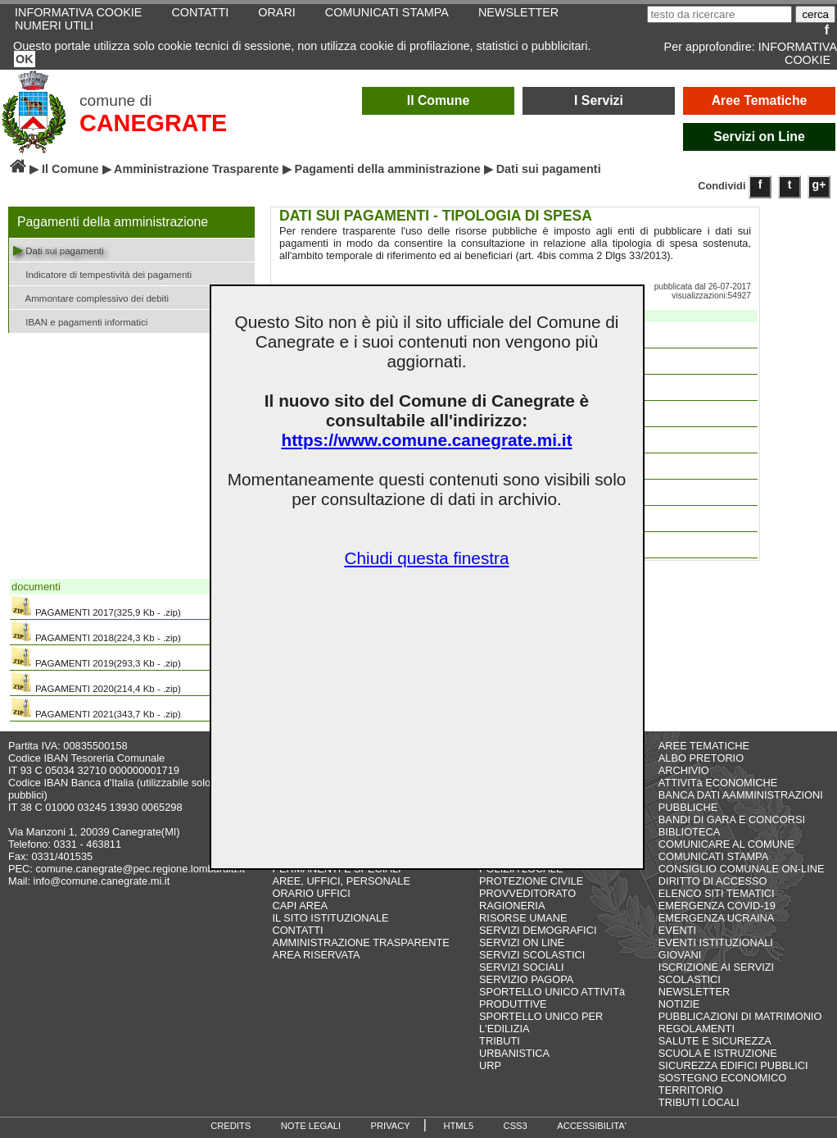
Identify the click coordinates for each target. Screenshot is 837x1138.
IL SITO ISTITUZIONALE (330, 918)
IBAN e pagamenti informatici (80, 321)
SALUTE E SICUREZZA (714, 1041)
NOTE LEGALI (311, 1126)
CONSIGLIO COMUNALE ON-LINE (741, 869)
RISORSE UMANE (523, 918)
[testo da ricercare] (719, 14)
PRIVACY (390, 1126)
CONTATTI (297, 930)
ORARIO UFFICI (311, 893)
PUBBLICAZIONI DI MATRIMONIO (740, 1016)
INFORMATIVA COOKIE (797, 53)
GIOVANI (679, 955)
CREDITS (230, 1126)
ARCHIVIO (683, 770)
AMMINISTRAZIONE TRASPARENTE (360, 942)
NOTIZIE (678, 1004)
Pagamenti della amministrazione (388, 168)
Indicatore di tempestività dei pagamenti (102, 273)
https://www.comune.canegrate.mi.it (426, 439)
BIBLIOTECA (689, 832)
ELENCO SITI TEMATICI (716, 893)
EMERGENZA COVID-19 (717, 905)
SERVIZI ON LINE (521, 942)
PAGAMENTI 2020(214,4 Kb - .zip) (96, 683)
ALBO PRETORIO (701, 758)
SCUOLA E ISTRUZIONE (717, 1053)
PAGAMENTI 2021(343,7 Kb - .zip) (96, 708)
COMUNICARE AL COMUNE (726, 844)
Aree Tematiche (760, 100)
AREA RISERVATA (316, 955)
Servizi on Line (759, 136)
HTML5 (458, 1126)
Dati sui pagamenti (58, 250)
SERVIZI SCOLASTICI (532, 955)
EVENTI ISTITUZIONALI (715, 942)
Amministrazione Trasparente (196, 168)
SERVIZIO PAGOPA (526, 979)
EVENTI (677, 930)
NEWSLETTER (694, 992)
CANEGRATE (153, 123)
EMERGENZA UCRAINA (716, 918)
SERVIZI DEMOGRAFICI (537, 930)
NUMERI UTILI (54, 25)
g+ (819, 184)
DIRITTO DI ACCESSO (712, 881)
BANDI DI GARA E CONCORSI (731, 819)
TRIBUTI (499, 1041)
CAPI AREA (300, 905)
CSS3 (515, 1126)
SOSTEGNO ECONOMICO (722, 1078)
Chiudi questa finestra (426, 558)
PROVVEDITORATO (527, 893)
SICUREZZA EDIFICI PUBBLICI (733, 1065)
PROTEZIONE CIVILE (531, 881)
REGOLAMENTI (696, 1028)
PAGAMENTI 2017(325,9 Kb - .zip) (96, 606)
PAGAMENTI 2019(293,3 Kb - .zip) (96, 657)
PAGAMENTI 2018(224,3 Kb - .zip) (96, 632)
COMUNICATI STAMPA (713, 856)
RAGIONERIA (512, 905)
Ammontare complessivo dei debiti (91, 297)
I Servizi (598, 100)
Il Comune (438, 100)
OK (25, 59)
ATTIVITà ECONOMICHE (718, 782)
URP (490, 1065)
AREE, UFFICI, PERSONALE (341, 881)
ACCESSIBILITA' (592, 1126)
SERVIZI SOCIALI (521, 967)
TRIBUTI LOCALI (699, 1102)
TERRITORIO (690, 1090)
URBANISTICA (514, 1053)
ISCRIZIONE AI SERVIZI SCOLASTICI (716, 973)
